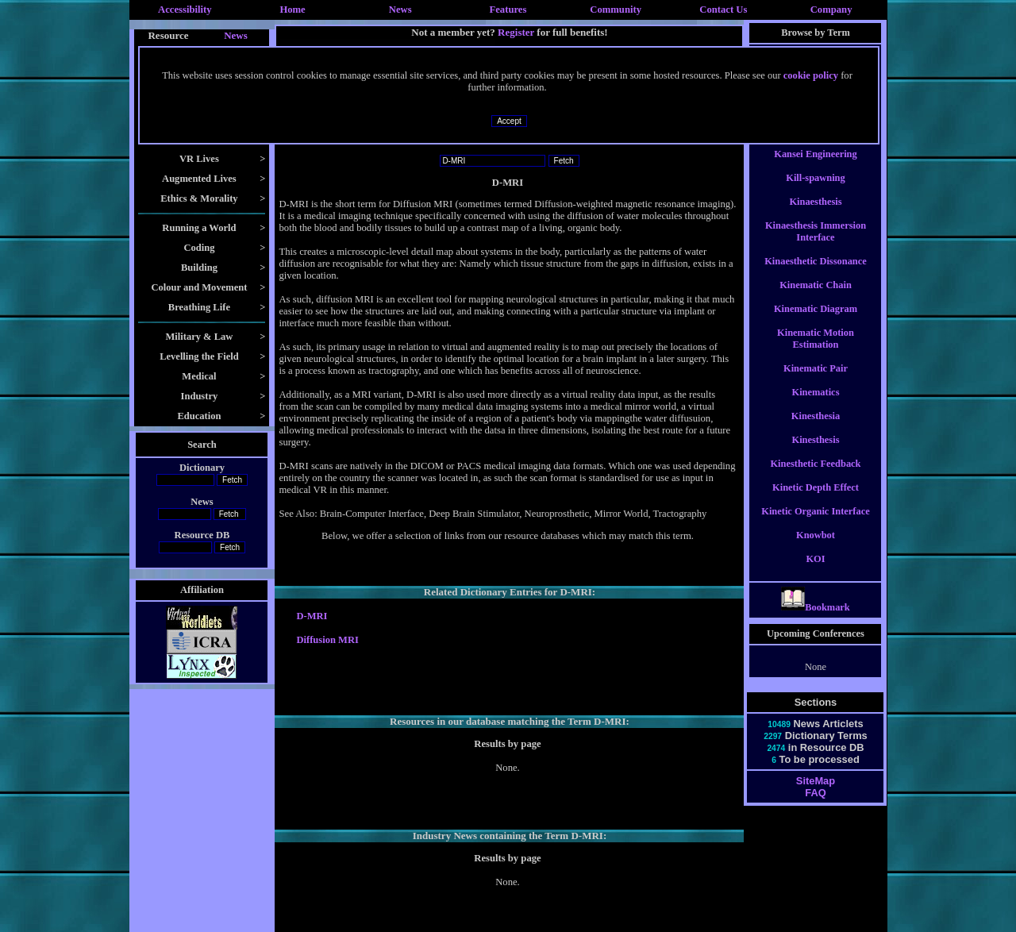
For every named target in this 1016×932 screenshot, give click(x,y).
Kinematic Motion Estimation (815, 352)
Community (615, 9)
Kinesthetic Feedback (815, 477)
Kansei (815, 144)
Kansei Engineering (815, 168)
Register (516, 32)
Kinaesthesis (815, 215)
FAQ (815, 807)
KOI (815, 573)
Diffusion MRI (327, 639)
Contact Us (723, 9)
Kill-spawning (815, 192)
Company (831, 9)
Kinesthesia (815, 430)
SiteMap (815, 795)
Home (292, 9)
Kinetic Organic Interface (815, 525)
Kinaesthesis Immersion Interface (815, 245)
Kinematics (816, 406)
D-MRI (311, 616)
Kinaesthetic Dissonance (815, 275)
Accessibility (185, 9)
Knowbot (815, 549)
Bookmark (815, 621)
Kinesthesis (815, 454)
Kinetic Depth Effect (815, 501)
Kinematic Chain (815, 299)
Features (508, 9)
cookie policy (810, 75)
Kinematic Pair (815, 382)
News (400, 9)
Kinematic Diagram (815, 323)
